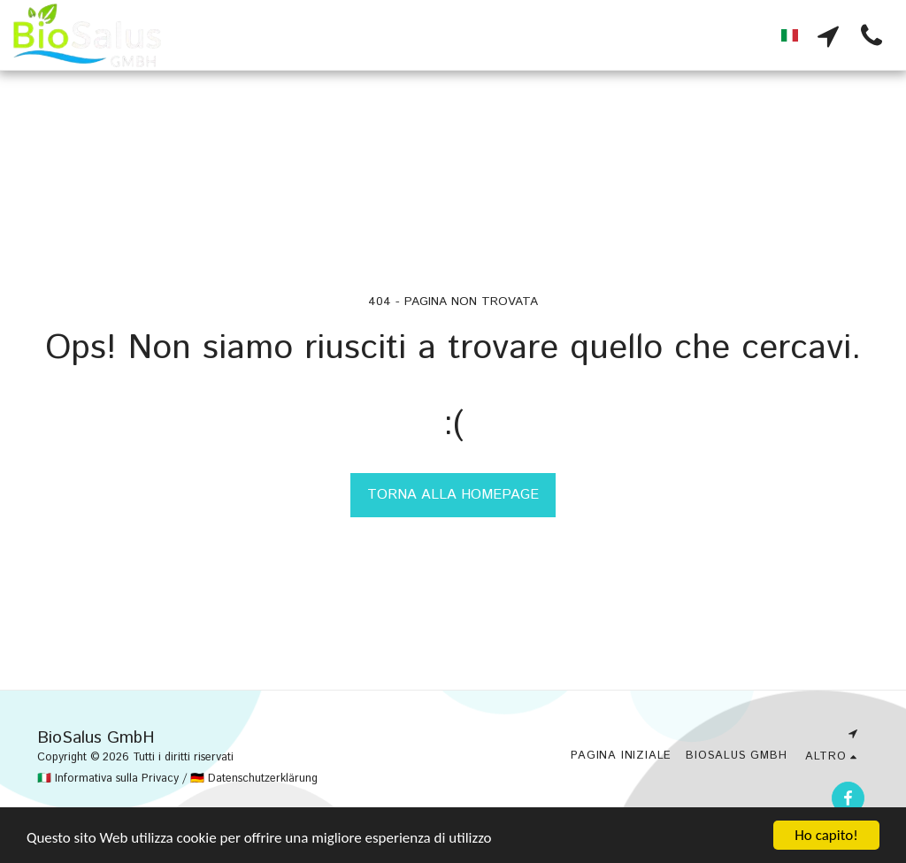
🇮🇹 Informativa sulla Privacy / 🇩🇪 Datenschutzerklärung (177, 778)
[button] (827, 35)
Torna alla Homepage (453, 495)
